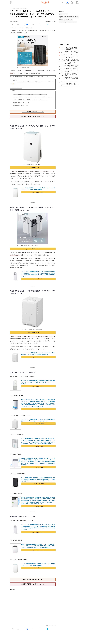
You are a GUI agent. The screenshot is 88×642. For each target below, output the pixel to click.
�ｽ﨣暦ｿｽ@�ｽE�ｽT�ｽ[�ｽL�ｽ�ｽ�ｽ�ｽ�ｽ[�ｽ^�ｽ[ (68, 17)
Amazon (31, 67)
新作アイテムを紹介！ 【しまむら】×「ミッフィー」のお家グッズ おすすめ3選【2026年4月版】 (70, 74)
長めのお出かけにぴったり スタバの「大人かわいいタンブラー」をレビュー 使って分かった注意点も (70, 70)
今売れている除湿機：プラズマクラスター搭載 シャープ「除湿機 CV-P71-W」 (30, 94)
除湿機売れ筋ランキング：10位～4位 (21, 102)
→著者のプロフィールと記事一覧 (16, 88)
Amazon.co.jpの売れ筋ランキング (20, 76)
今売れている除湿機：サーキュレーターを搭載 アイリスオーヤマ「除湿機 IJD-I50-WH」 (32, 97)
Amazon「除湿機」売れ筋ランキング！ (33, 112)
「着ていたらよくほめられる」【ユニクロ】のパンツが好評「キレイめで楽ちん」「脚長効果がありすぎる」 (70, 48)
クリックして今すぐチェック (39, 192)
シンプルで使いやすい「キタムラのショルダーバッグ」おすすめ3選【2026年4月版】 (70, 52)
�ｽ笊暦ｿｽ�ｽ (61, 19)
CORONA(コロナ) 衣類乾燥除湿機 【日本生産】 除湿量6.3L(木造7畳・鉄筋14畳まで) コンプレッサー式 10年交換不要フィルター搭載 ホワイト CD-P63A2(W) (38, 382)
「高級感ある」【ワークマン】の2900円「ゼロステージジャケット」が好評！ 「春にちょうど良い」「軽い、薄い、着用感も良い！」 (70, 84)
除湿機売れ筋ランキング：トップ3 (20, 105)
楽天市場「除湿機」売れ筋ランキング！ (32, 116)
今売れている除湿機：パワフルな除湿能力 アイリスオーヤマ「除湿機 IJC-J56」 (30, 99)
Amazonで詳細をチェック (33, 167)
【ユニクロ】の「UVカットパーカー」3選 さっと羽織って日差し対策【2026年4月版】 (70, 60)
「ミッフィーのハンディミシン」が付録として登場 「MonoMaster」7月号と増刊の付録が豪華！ (70, 79)
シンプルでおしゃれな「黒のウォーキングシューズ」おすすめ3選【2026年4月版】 (70, 66)
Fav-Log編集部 (48, 21)
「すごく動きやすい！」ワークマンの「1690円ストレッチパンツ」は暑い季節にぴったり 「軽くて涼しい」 (70, 56)
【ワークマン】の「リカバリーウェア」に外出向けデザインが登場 (70, 63)
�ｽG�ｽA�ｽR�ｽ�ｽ (63, 14)
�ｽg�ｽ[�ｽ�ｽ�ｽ (69, 19)
